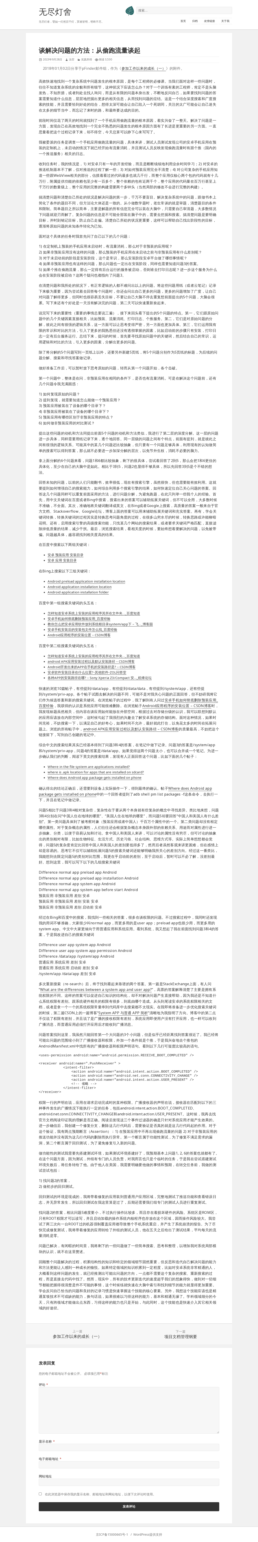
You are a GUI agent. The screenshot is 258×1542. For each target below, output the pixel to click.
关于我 (225, 21)
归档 (195, 21)
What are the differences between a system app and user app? (96, 989)
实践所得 (86, 59)
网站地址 (45, 1476)
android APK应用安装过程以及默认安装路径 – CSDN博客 (91, 661)
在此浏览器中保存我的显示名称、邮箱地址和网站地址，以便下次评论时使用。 (100, 1494)
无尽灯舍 (55, 11)
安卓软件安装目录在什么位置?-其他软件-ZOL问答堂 (87, 672)
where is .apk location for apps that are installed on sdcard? (96, 772)
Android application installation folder (78, 592)
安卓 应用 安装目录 (62, 560)
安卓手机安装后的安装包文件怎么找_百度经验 (82, 629)
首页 (183, 21)
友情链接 (209, 21)
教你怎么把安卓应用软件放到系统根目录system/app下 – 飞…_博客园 (100, 624)
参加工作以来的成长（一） (144, 68)
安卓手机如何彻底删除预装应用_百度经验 (79, 618)
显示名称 (47, 1441)
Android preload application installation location (86, 581)
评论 (43, 1384)
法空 (71, 59)
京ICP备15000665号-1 (112, 1534)
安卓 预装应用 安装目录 (65, 554)
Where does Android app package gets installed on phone (94, 777)
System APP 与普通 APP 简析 (123, 1012)
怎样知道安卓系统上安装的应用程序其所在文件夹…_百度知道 (94, 613)
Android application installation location (80, 586)
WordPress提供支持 (147, 1534)
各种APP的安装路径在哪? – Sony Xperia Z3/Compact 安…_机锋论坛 (100, 677)
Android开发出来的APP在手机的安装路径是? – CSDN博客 (92, 667)
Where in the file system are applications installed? (89, 766)
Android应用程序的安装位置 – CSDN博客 (79, 635)
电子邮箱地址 (50, 1459)
